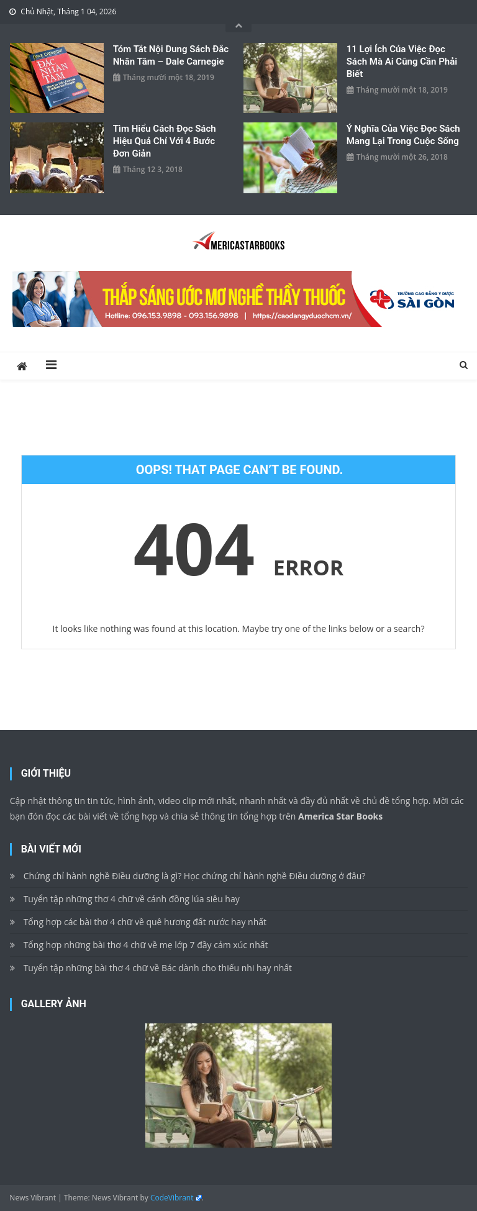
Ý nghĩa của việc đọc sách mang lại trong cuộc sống (403, 135)
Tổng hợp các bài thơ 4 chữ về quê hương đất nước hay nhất (145, 922)
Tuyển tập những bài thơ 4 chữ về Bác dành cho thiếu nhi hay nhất (158, 968)
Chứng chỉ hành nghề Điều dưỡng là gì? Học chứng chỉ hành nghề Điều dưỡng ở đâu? (195, 876)
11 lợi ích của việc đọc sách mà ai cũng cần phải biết (402, 61)
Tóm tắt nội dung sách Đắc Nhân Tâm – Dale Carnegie (171, 55)
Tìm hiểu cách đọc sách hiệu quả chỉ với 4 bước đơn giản (164, 141)
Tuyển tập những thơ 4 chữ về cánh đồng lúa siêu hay (132, 899)
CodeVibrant (172, 1197)
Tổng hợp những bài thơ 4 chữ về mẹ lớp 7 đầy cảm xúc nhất (146, 945)
